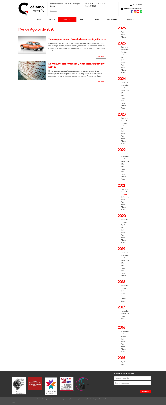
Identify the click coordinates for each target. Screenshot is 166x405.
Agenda (83, 19)
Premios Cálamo (112, 19)
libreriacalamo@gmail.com (133, 8)
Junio (122, 60)
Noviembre (124, 50)
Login (13, 402)
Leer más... (101, 56)
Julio (122, 57)
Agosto (123, 225)
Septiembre (125, 55)
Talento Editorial (131, 19)
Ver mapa (53, 11)
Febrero (123, 37)
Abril (122, 32)
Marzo (123, 35)
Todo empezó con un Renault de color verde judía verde (77, 39)
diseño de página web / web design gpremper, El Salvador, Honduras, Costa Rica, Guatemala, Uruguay (74, 399)
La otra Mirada (67, 19)
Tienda (38, 19)
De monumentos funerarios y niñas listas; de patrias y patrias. (76, 65)
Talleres (96, 19)
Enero (123, 73)
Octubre (124, 52)
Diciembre (124, 47)
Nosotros (51, 19)
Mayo (123, 62)
